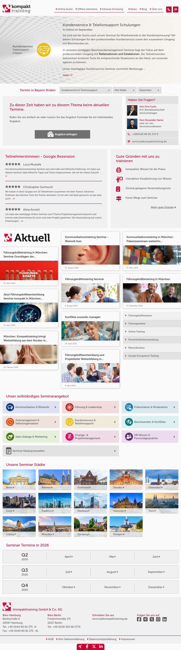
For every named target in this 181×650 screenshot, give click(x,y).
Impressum (127, 639)
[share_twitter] (94, 647)
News (132, 9)
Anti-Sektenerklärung (70, 639)
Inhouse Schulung (111, 9)
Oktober (68, 587)
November (112, 587)
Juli (68, 572)
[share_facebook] (87, 647)
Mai (112, 556)
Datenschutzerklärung (101, 639)
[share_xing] (80, 647)
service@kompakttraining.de (110, 618)
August (112, 572)
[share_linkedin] (100, 647)
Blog (143, 9)
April (69, 556)
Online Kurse (64, 9)
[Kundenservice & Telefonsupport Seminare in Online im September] (169, 9)
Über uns (156, 9)
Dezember (156, 587)
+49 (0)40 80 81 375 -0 (22, 626)
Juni (156, 556)
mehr (67, 75)
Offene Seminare (86, 9)
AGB (49, 639)
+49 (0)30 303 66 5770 (66, 626)
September (156, 572)
